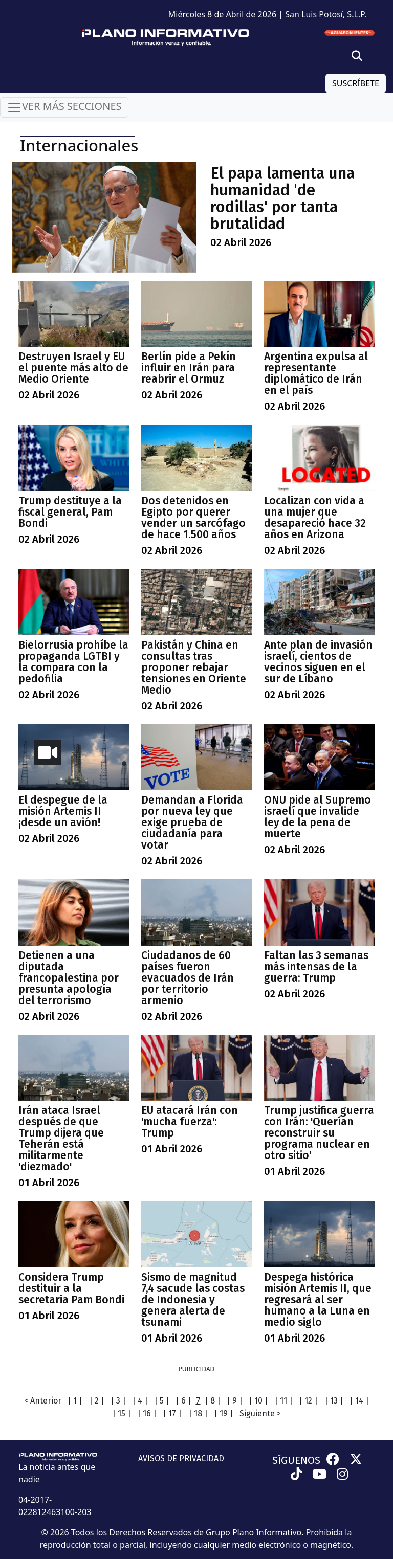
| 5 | (161, 1401)
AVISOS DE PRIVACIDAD (181, 1458)
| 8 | (213, 1401)
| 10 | (258, 1401)
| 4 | (140, 1401)
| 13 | (333, 1401)
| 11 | (283, 1401)
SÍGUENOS (296, 1460)
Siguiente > (260, 1413)
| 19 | (223, 1413)
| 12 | (308, 1401)
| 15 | (121, 1413)
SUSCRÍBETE (355, 83)
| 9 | (235, 1401)
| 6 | (183, 1401)
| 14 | (359, 1401)
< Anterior (42, 1401)
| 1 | (75, 1401)
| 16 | (147, 1413)
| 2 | (96, 1401)
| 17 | (172, 1413)
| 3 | (118, 1401)
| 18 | (198, 1413)
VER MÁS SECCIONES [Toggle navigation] (64, 107)
